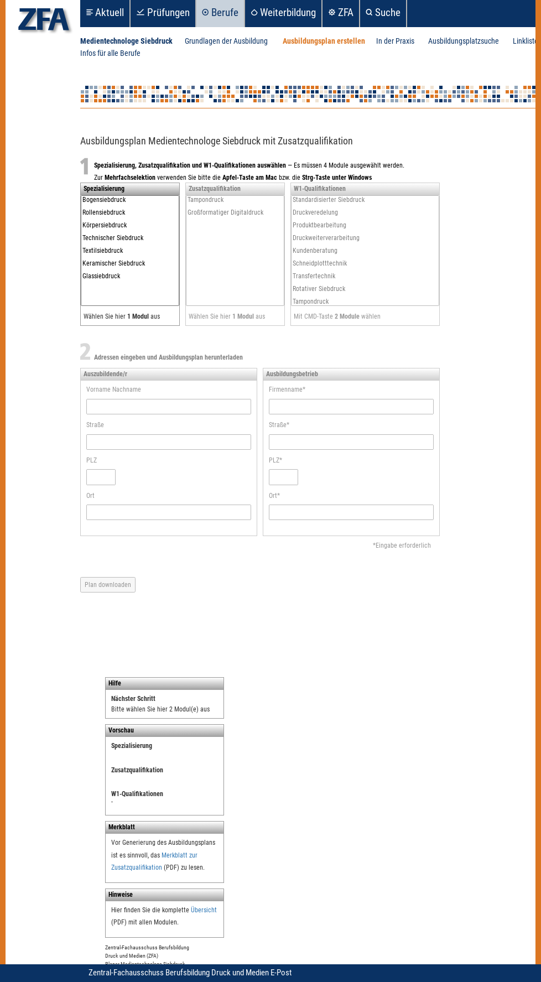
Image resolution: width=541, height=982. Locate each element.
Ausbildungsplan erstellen (324, 41)
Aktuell (109, 12)
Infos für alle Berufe (110, 53)
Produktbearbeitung (365, 225)
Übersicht (204, 910)
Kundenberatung (365, 251)
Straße (95, 425)
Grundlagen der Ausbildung (226, 41)
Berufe (224, 12)
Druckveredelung (365, 213)
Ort (90, 496)
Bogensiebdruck (130, 200)
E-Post (281, 973)
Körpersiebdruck (130, 225)
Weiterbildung (288, 12)
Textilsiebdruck (130, 251)
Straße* (279, 425)
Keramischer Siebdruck (130, 263)
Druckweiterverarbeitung (365, 238)
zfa (43, 22)
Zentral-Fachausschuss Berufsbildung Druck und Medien (179, 973)
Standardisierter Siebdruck (365, 200)
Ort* (274, 496)
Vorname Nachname (113, 389)
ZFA (345, 12)
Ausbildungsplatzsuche (463, 41)
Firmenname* (287, 389)
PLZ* (275, 460)
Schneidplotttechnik (365, 263)
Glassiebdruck (130, 276)
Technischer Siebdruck (130, 238)
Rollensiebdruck (130, 213)
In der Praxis (395, 41)
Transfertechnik (365, 276)
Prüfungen (168, 12)
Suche (387, 12)
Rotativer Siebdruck (365, 289)
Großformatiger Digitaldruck (235, 213)
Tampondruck (235, 200)
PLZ (91, 460)
